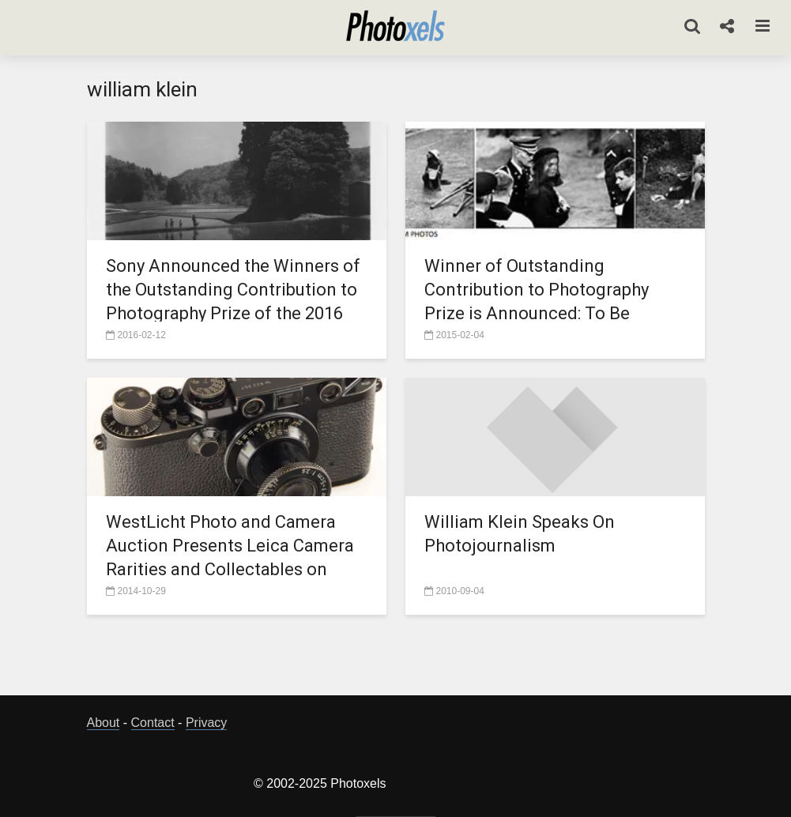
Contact (153, 722)
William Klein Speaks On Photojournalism (519, 533)
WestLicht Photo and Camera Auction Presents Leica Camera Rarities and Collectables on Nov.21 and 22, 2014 (230, 557)
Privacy (206, 722)
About (103, 722)
